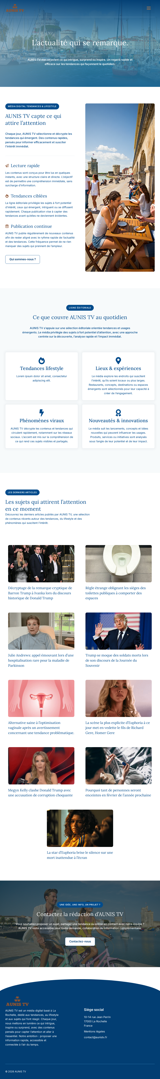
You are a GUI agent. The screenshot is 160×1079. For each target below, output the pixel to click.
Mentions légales (94, 1031)
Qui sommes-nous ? (22, 259)
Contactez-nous (80, 941)
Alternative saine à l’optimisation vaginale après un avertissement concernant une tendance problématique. (41, 727)
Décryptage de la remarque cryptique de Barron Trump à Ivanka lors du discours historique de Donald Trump (40, 593)
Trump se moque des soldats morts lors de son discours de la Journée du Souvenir (116, 660)
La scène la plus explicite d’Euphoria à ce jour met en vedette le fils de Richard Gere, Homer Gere (117, 727)
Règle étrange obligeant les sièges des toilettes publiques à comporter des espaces (115, 593)
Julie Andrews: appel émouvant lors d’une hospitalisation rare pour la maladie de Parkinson (41, 660)
